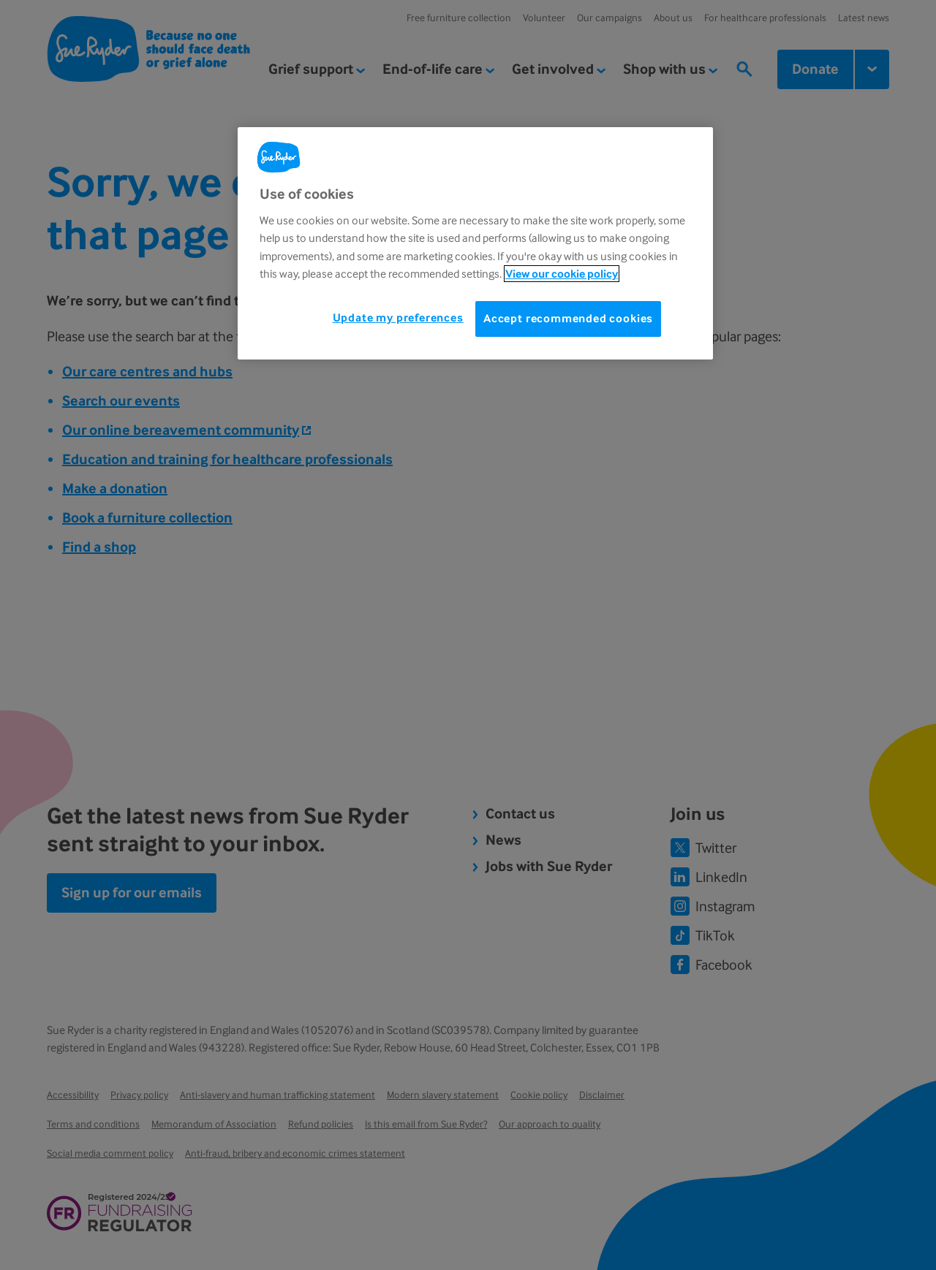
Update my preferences (398, 317)
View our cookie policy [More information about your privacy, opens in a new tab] (561, 274)
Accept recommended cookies (568, 318)
